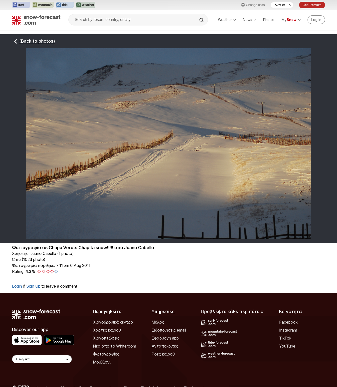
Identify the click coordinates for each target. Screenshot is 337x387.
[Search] (202, 20)
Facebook (288, 322)
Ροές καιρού (163, 354)
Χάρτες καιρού (107, 330)
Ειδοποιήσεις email (169, 330)
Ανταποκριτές (165, 346)
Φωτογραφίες (106, 354)
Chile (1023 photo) (28, 259)
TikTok (285, 338)
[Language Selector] (282, 5)
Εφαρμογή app (165, 338)
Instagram (288, 330)
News (249, 19)
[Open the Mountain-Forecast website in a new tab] (43, 5)
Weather (227, 19)
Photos (269, 19)
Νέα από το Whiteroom (114, 346)
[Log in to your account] (316, 19)
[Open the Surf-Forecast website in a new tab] (21, 5)
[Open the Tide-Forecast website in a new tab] (65, 5)
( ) (52, 253)
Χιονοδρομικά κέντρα (113, 322)
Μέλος (158, 322)
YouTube (287, 346)
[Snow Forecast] (36, 20)
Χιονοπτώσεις (106, 338)
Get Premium (312, 5)
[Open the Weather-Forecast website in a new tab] (85, 5)
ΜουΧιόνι (102, 362)
